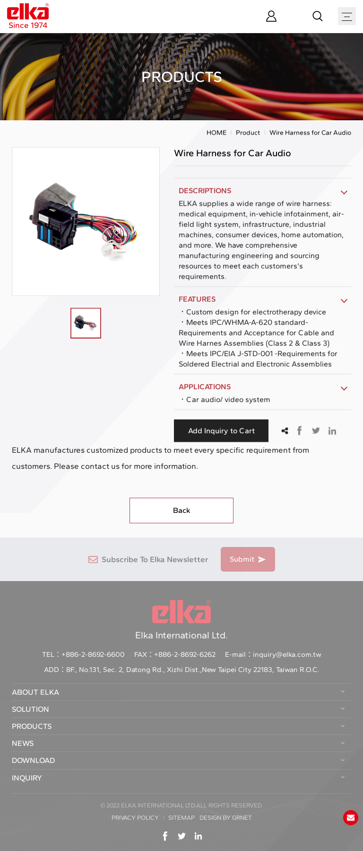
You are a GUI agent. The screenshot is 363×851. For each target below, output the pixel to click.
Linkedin (332, 432)
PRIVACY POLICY (135, 817)
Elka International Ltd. (181, 620)
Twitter (316, 432)
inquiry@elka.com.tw (287, 654)
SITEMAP (181, 817)
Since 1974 (28, 16)
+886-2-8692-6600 (93, 654)
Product (248, 134)
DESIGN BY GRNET (225, 817)
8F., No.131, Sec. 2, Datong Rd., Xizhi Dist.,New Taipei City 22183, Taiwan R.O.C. (192, 669)
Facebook (299, 432)
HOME (216, 134)
